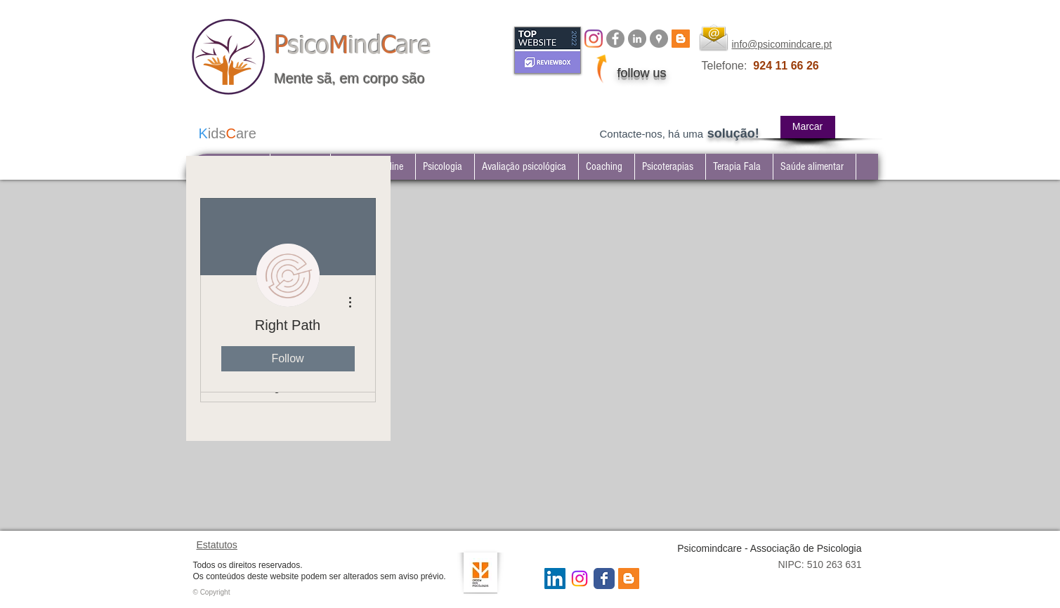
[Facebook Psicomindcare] (615, 38)
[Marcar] (807, 127)
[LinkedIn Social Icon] (554, 578)
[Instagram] (593, 38)
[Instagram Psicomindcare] (579, 578)
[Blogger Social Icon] (628, 578)
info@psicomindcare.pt (782, 44)
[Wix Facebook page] (604, 578)
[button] (669, 167)
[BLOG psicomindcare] (681, 38)
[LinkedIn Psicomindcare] (637, 38)
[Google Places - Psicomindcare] (659, 38)
